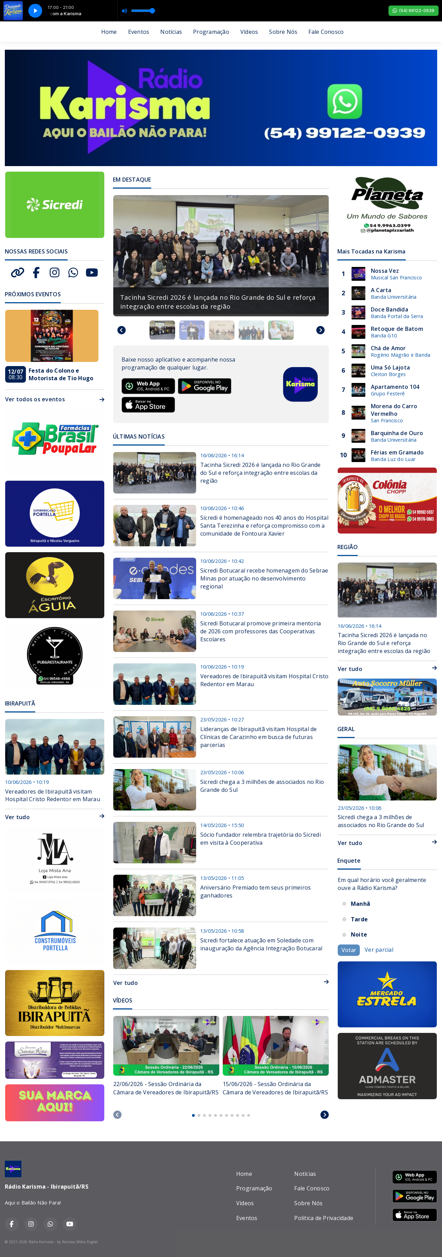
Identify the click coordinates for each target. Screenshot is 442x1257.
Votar (349, 950)
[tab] (193, 1115)
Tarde (359, 919)
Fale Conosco (326, 32)
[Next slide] (320, 330)
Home (109, 32)
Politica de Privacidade (323, 1218)
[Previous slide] (117, 1115)
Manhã (360, 904)
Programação (211, 32)
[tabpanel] (166, 1060)
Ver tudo (221, 983)
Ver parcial (379, 949)
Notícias (171, 32)
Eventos (139, 32)
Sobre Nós (283, 32)
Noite (359, 934)
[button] (162, 330)
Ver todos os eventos (54, 399)
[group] (221, 255)
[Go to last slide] (121, 330)
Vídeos (249, 32)
